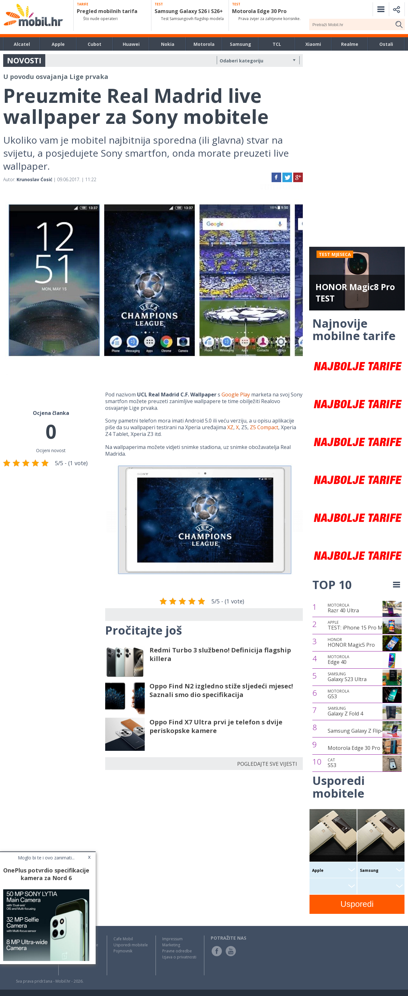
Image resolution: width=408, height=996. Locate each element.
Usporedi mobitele (130, 945)
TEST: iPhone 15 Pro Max (358, 625)
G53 (338, 694)
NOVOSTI (24, 60)
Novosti (72, 939)
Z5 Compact (264, 427)
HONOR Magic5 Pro (351, 642)
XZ (230, 427)
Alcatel (22, 44)
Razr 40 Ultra (343, 608)
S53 (332, 763)
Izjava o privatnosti (179, 957)
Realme (349, 44)
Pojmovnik (122, 951)
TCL (277, 44)
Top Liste (73, 951)
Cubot (94, 44)
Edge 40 (338, 659)
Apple (58, 44)
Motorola (204, 44)
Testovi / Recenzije (81, 945)
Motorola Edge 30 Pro (354, 747)
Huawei (131, 44)
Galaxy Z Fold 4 (345, 711)
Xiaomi (313, 44)
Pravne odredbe (177, 951)
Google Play (236, 394)
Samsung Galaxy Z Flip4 (356, 730)
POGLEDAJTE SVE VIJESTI (267, 763)
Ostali (386, 44)
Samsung (240, 44)
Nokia (167, 44)
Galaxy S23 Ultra (347, 677)
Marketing (171, 945)
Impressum (172, 939)
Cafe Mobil (123, 939)
